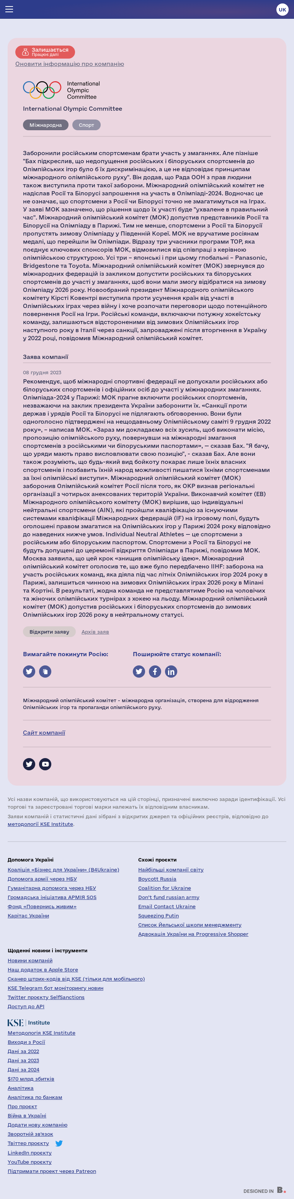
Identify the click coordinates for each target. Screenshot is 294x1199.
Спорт (86, 125)
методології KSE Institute (40, 824)
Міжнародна (45, 125)
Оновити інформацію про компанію (69, 64)
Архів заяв (95, 631)
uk (282, 9)
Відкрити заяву (49, 631)
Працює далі (50, 52)
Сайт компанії (44, 732)
